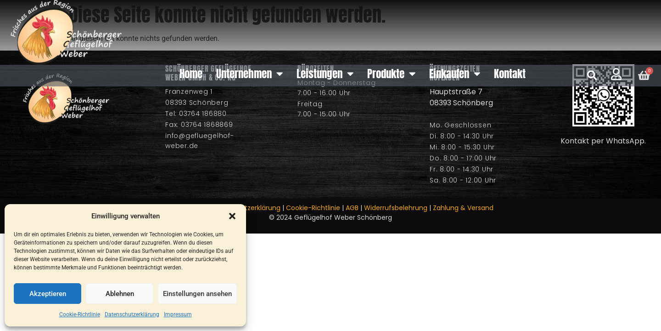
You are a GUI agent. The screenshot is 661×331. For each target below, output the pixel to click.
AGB (352, 207)
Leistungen (325, 73)
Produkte (391, 73)
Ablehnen (120, 294)
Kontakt (510, 73)
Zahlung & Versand (463, 207)
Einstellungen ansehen (197, 294)
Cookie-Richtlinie (79, 314)
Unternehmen (249, 73)
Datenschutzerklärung (132, 314)
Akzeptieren (47, 294)
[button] (232, 216)
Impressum (178, 314)
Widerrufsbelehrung (395, 207)
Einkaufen (454, 73)
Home (190, 73)
